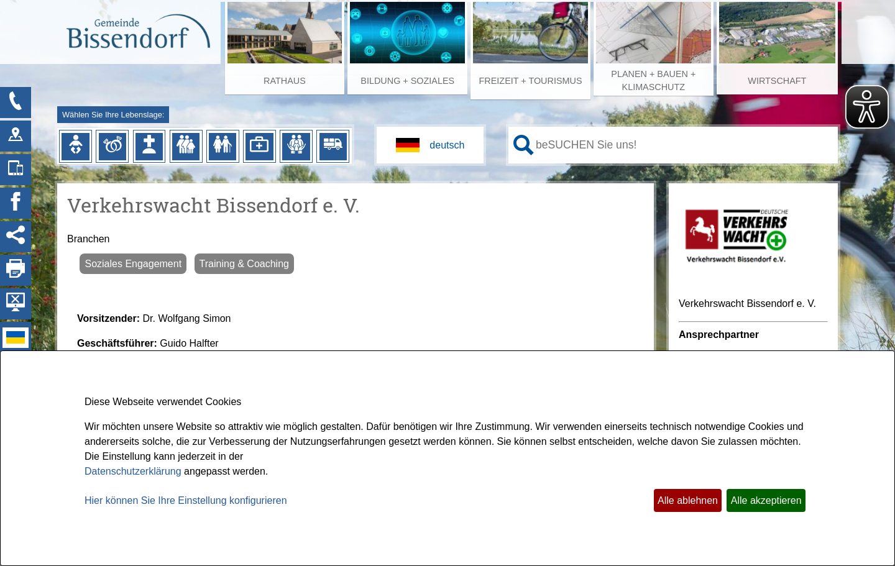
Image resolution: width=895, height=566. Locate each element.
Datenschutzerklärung (133, 471)
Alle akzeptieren (766, 500)
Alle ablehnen (688, 500)
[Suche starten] (523, 145)
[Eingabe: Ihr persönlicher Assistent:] (684, 145)
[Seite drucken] (15, 270)
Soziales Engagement (133, 263)
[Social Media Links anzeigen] (15, 236)
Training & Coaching (244, 263)
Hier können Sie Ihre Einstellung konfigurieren (186, 500)
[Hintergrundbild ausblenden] (15, 303)
